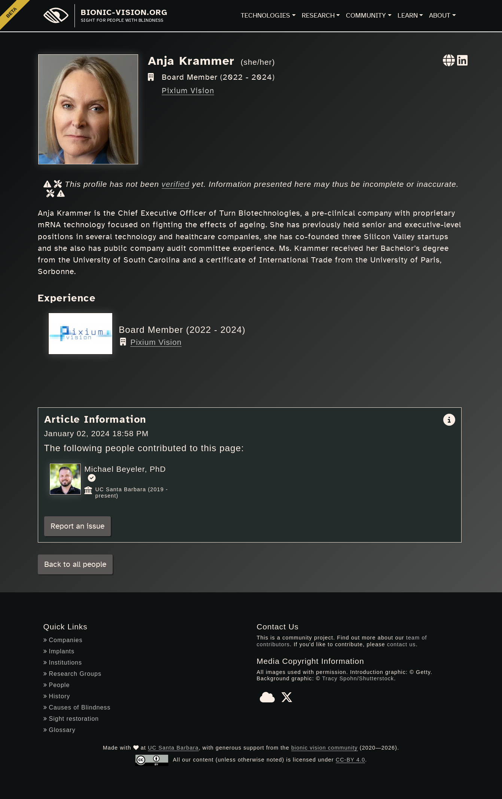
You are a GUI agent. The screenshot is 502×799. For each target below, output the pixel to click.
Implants (58, 651)
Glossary (59, 730)
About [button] (439, 15)
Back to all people (75, 564)
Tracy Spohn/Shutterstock (358, 678)
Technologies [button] (265, 15)
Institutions (62, 662)
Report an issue (77, 526)
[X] (287, 700)
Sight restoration (71, 719)
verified (176, 184)
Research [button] (318, 15)
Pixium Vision (188, 91)
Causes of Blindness (77, 707)
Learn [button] (408, 15)
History (56, 696)
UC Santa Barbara (173, 748)
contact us (401, 644)
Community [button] (366, 15)
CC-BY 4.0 (350, 760)
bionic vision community (324, 748)
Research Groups (72, 674)
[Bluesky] (267, 700)
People (56, 685)
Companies (63, 640)
